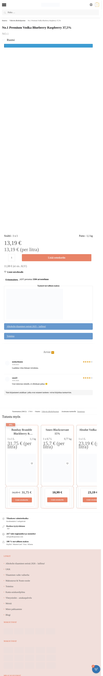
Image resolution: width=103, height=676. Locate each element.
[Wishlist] (15, 272)
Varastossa (81, 411)
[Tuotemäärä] (11, 257)
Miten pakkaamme (14, 609)
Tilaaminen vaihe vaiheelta (17, 575)
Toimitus (10, 336)
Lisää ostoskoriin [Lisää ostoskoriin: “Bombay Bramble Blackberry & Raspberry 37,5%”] (21, 500)
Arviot (46, 352)
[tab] (48, 349)
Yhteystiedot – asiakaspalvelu (19, 598)
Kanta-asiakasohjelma (15, 592)
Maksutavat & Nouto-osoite (18, 581)
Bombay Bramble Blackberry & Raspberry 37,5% (21, 433)
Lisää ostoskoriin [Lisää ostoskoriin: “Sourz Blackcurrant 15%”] (57, 500)
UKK (8, 569)
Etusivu (4, 21)
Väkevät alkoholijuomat (17, 21)
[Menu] (6, 5)
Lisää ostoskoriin (56, 257)
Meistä (9, 603)
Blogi (8, 615)
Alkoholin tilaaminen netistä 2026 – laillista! (25, 563)
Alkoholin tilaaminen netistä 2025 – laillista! (26, 326)
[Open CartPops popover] (96, 669)
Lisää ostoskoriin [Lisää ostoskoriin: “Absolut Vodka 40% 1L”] (92, 500)
